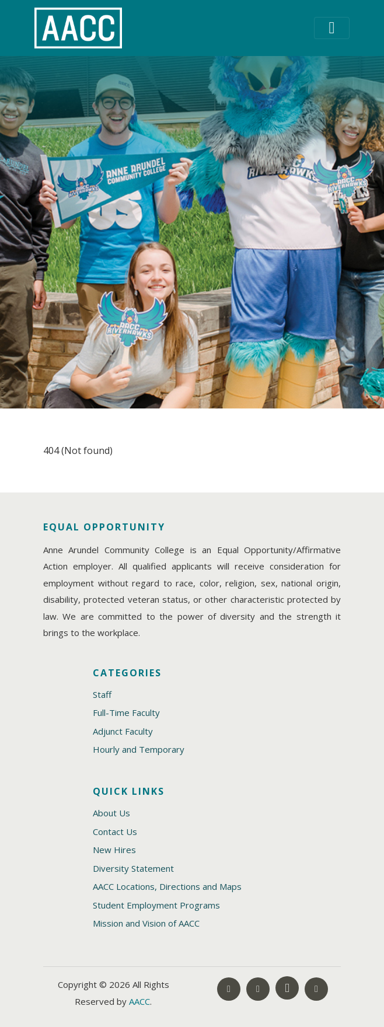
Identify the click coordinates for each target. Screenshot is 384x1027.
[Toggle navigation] (332, 28)
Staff (102, 694)
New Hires (114, 849)
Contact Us (115, 831)
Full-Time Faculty (126, 712)
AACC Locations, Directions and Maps (167, 886)
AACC (139, 1001)
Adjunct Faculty (123, 731)
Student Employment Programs (156, 905)
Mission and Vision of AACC (146, 923)
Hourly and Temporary (138, 749)
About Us (111, 813)
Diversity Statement (133, 868)
